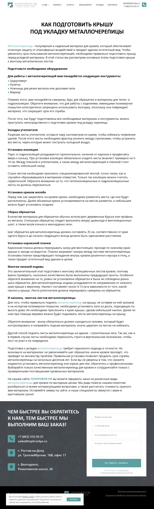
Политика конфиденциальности (132, 491)
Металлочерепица (20, 46)
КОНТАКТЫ (112, 5)
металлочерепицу (70, 302)
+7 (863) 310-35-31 (131, 6)
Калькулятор (85, 5)
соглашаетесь (124, 470)
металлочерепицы (50, 348)
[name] (116, 417)
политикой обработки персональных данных (117, 473)
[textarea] (116, 449)
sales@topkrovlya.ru (131, 3)
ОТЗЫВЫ (100, 5)
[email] (116, 435)
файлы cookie (28, 496)
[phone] (116, 426)
